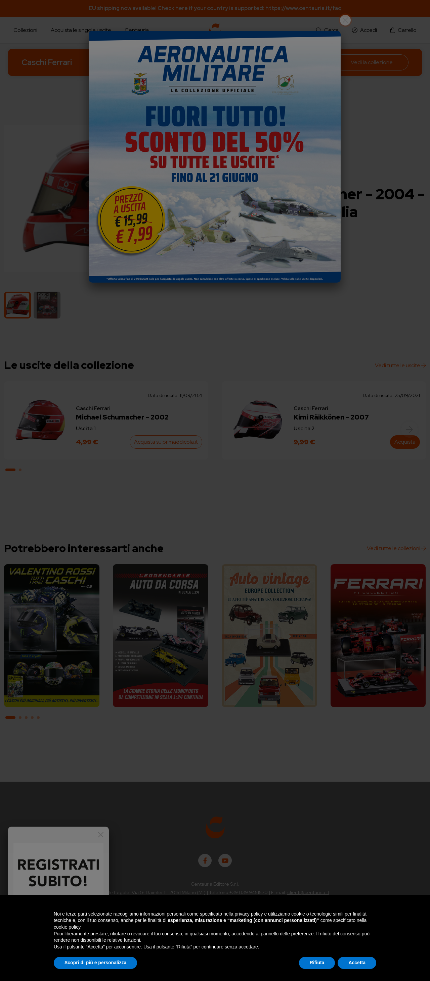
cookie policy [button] (67, 927)
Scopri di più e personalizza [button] (95, 962)
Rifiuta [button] (317, 962)
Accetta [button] (357, 962)
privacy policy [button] (249, 914)
